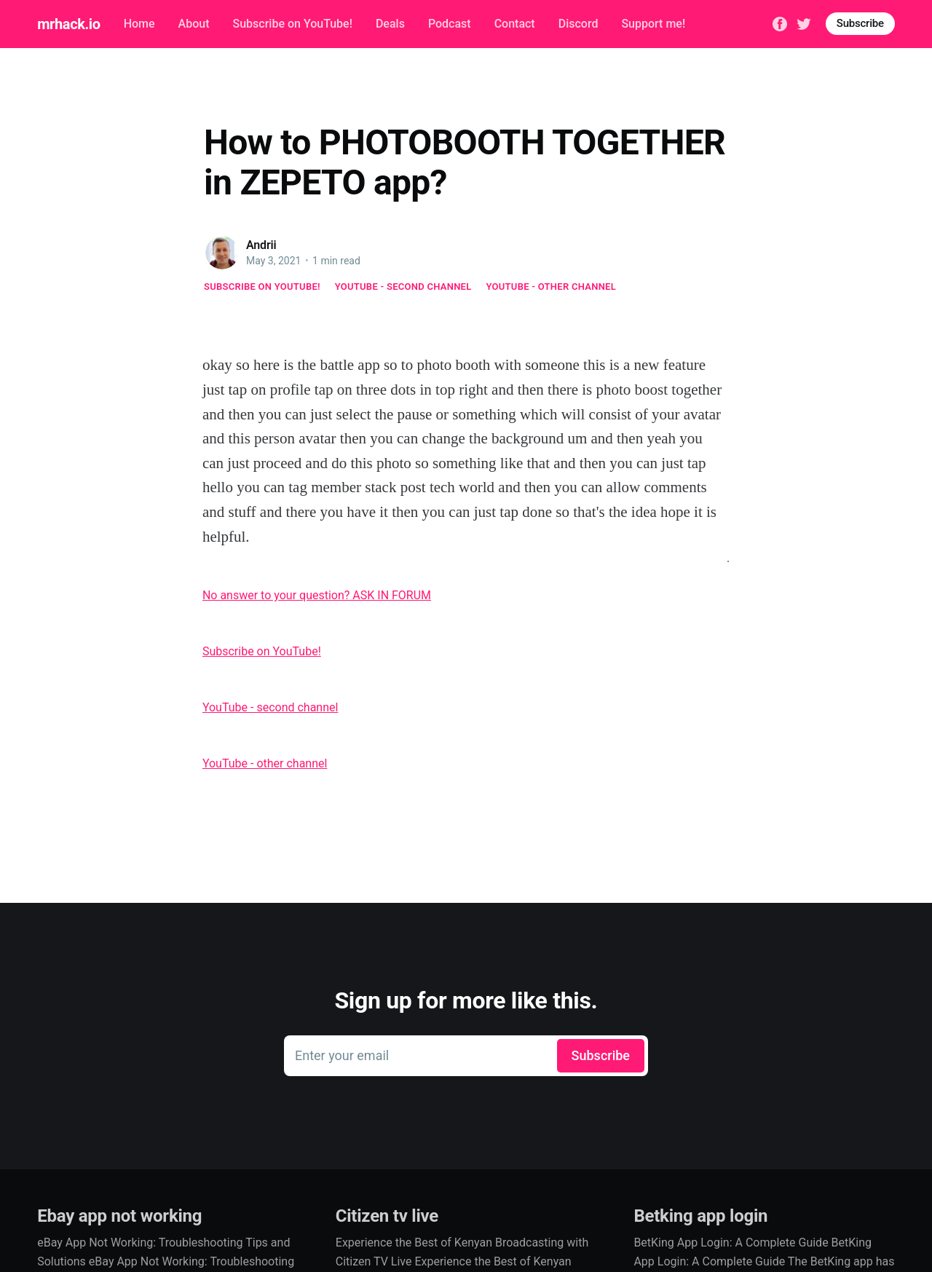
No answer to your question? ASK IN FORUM (316, 595)
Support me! (653, 24)
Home (139, 24)
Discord (578, 24)
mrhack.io (68, 24)
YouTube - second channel (403, 286)
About (194, 24)
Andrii (261, 245)
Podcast (449, 24)
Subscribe (860, 23)
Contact (514, 24)
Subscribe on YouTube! (292, 24)
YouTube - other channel (551, 286)
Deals (390, 24)
